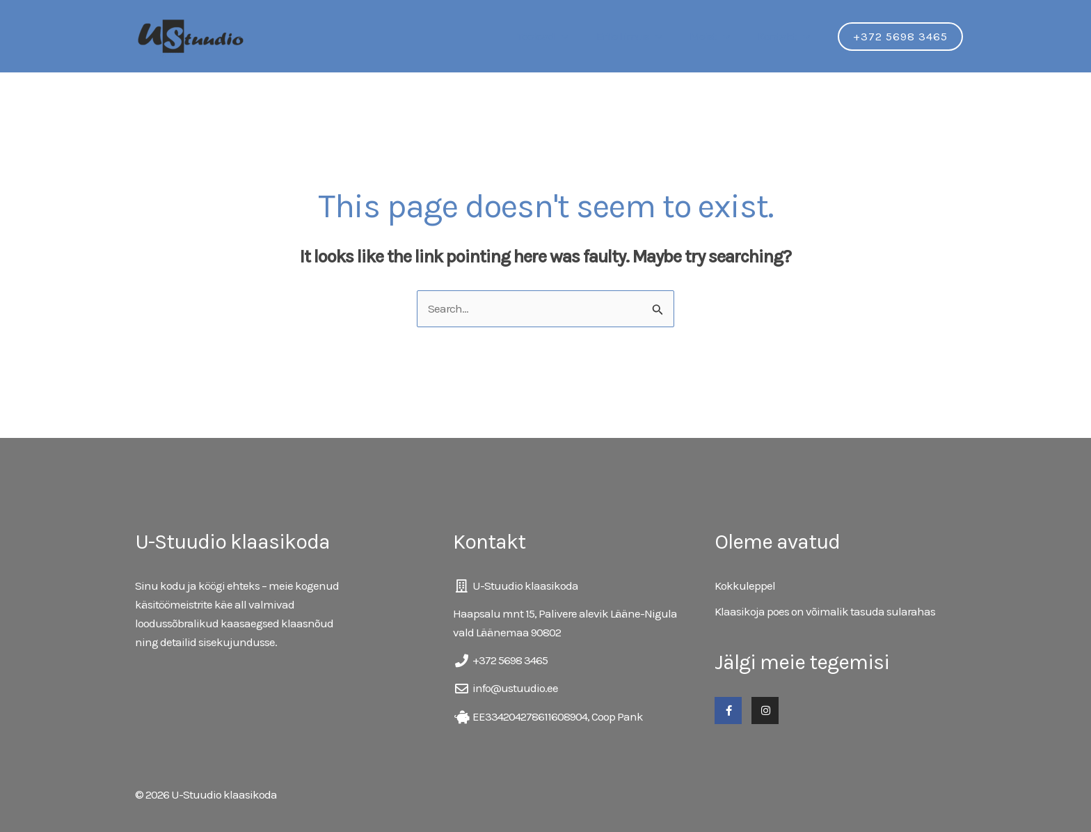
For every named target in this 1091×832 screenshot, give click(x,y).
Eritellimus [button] (638, 36)
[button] (575, 36)
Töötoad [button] (556, 36)
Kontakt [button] (786, 36)
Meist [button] (716, 36)
